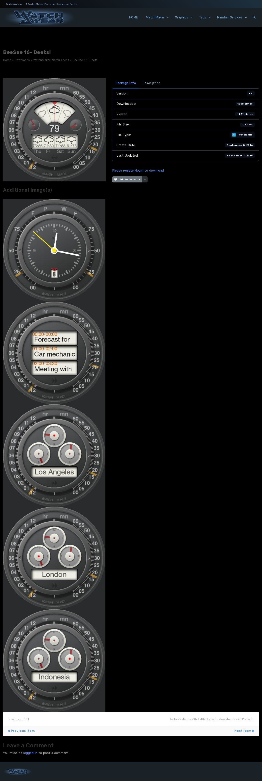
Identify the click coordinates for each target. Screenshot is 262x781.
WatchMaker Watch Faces (51, 60)
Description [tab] (151, 83)
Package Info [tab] (125, 83)
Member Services (230, 17)
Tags (202, 17)
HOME (133, 17)
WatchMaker (155, 17)
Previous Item (23, 731)
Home (7, 60)
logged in (30, 753)
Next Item (242, 731)
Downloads (22, 60)
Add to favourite (127, 179)
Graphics (181, 17)
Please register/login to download (138, 170)
